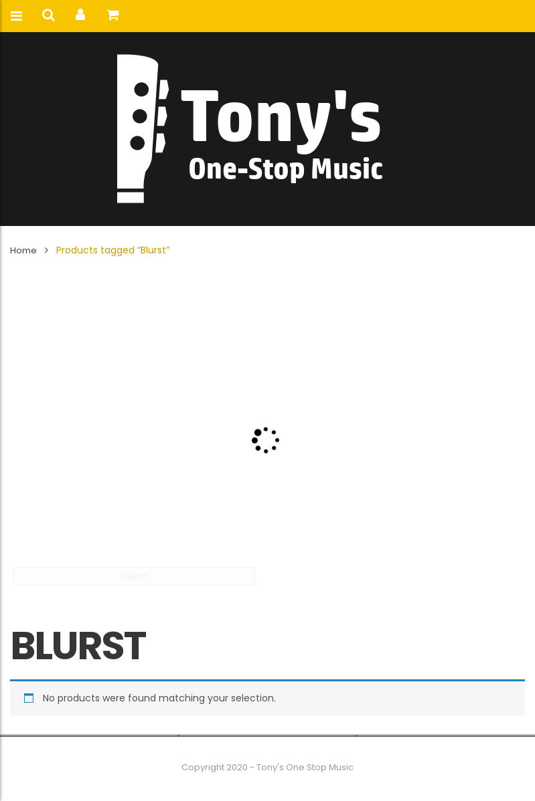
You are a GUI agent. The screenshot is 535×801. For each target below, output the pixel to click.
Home (23, 250)
